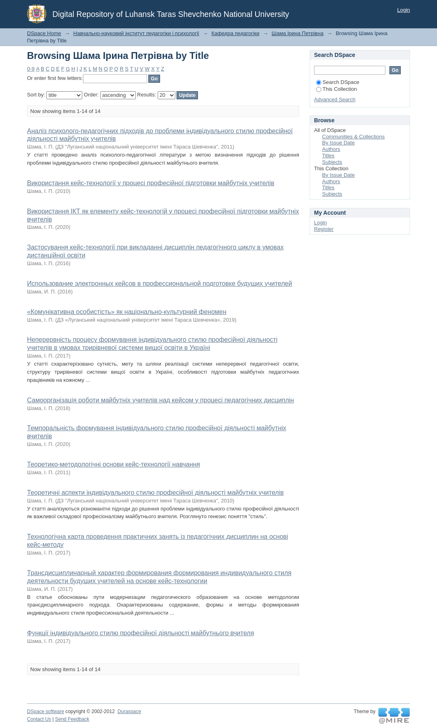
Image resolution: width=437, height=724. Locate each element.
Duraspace (129, 711)
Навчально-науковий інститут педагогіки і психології (136, 33)
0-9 (31, 69)
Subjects (332, 162)
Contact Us (39, 719)
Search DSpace (337, 82)
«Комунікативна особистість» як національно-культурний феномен (127, 311)
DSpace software (45, 711)
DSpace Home (44, 33)
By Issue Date (338, 143)
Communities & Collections (353, 137)
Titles (328, 156)
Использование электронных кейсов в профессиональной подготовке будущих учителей (159, 283)
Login (403, 10)
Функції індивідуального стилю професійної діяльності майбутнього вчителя (140, 633)
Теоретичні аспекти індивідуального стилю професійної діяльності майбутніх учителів (155, 492)
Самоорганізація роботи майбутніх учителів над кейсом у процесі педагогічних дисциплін (160, 400)
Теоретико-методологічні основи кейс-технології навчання (113, 464)
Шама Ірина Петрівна (298, 33)
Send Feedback (72, 719)
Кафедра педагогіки (235, 33)
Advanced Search (335, 99)
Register (323, 229)
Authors (331, 149)
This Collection (336, 89)
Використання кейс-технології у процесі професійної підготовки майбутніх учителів (150, 183)
